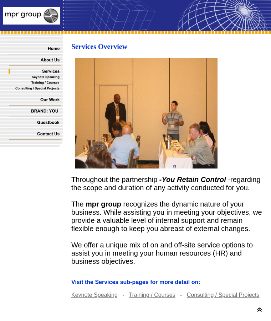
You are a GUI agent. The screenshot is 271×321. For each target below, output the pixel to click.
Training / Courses (152, 295)
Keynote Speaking (94, 295)
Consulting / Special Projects (223, 295)
